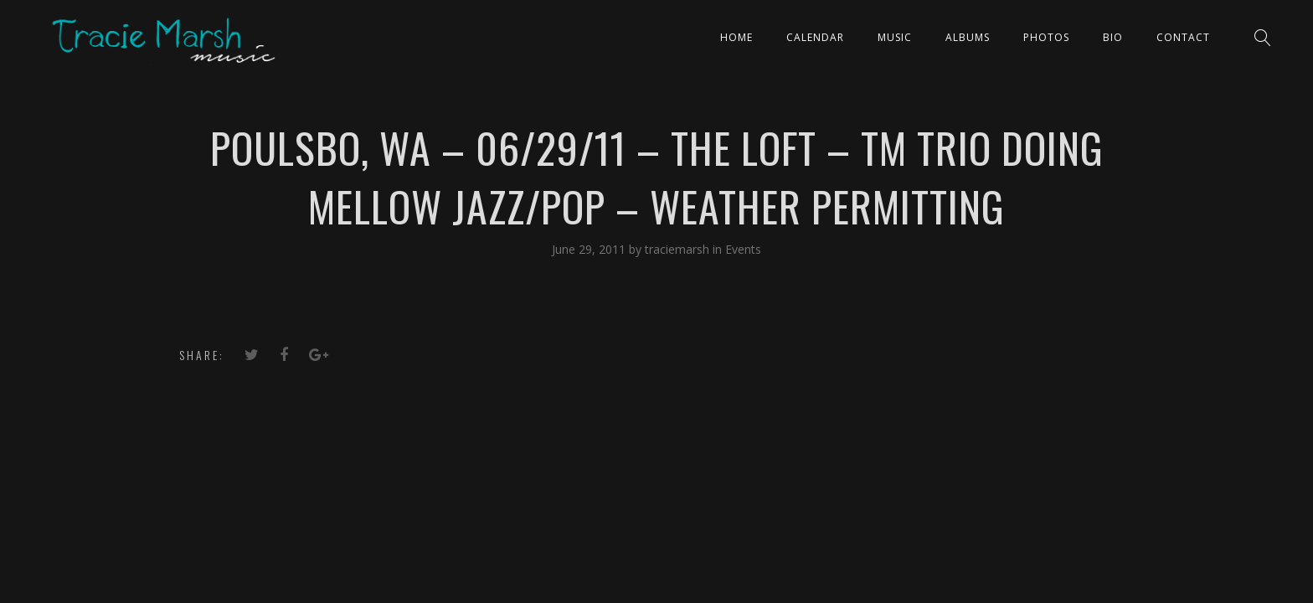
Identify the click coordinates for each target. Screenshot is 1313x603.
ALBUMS (967, 37)
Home (736, 37)
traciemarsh (679, 249)
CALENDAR (815, 37)
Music (895, 37)
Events (743, 249)
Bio (1113, 37)
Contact (1183, 37)
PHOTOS (1046, 37)
